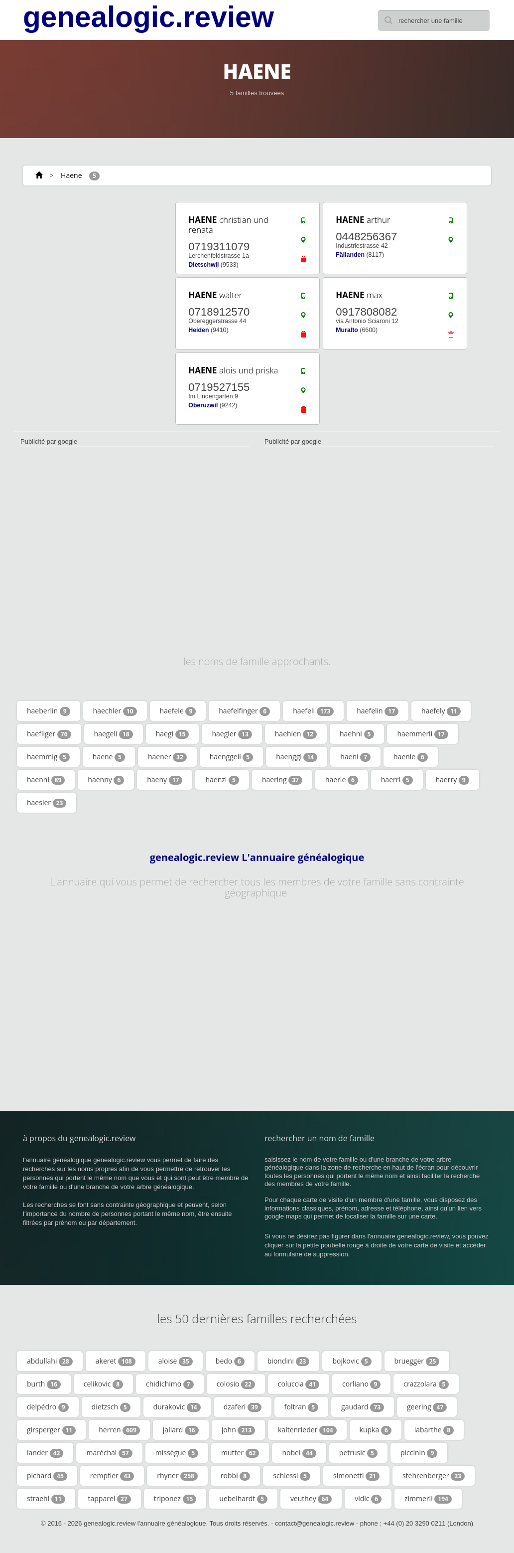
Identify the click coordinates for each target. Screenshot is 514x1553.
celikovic (103, 1384)
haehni (357, 734)
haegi (172, 734)
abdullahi (50, 1361)
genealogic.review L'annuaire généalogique (257, 857)
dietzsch (111, 1407)
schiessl (291, 1476)
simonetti (356, 1476)
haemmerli (422, 734)
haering (282, 780)
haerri (397, 780)
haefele (178, 711)
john (238, 1430)
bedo (230, 1361)
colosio (236, 1384)
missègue (176, 1453)
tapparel (109, 1499)
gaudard (362, 1407)
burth (44, 1384)
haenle (410, 757)
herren (119, 1430)
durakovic (177, 1407)
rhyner (177, 1476)
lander (45, 1453)
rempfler (112, 1476)
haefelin (377, 711)
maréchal (109, 1453)
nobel (299, 1453)
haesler (46, 803)
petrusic (358, 1453)
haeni (355, 757)
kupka (375, 1430)
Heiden (198, 330)
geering (427, 1407)
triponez (175, 1499)
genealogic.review (148, 16)
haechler (115, 711)
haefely (441, 711)
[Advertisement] (87, 262)
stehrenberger (433, 1476)
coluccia (298, 1384)
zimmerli (428, 1499)
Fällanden (350, 254)
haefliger (49, 734)
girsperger (51, 1430)
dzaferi (242, 1407)
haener (167, 757)
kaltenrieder (307, 1430)
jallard (181, 1430)
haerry (452, 780)
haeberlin (48, 711)
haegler (232, 734)
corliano (361, 1384)
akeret (115, 1361)
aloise (175, 1361)
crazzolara (426, 1384)
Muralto (347, 330)
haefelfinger (244, 711)
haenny (106, 780)
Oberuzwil (203, 405)
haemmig (48, 757)
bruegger (417, 1361)
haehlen (296, 734)
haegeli (113, 734)
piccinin (418, 1453)
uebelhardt (243, 1499)
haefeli (313, 711)
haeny (164, 780)
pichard (47, 1476)
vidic (368, 1499)
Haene (71, 175)
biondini (288, 1361)
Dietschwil (203, 264)
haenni (46, 780)
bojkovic (351, 1361)
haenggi (296, 757)
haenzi (222, 780)
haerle (341, 780)
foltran (301, 1407)
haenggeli (231, 757)
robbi (235, 1476)
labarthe (434, 1430)
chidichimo (170, 1384)
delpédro (48, 1407)
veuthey (311, 1499)
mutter (240, 1453)
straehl (46, 1499)
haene (109, 757)
